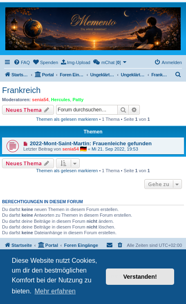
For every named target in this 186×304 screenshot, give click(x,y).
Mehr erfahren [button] (55, 291)
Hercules (60, 99)
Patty (77, 99)
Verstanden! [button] (140, 276)
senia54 (40, 99)
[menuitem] (21, 62)
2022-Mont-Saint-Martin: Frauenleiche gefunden (91, 143)
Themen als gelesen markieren (67, 119)
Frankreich (21, 90)
